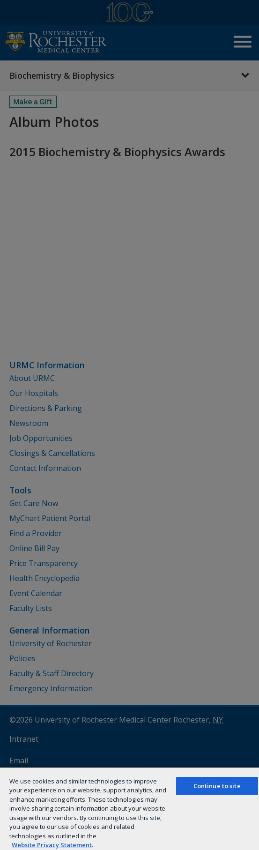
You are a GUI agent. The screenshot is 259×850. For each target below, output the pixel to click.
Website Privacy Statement (52, 845)
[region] (129, 808)
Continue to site (217, 786)
